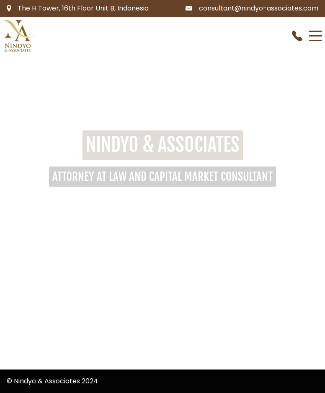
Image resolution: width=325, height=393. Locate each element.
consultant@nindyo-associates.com (258, 8)
